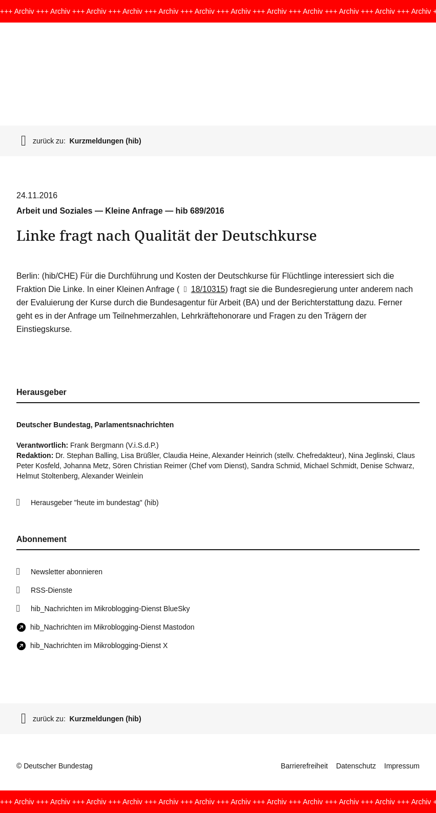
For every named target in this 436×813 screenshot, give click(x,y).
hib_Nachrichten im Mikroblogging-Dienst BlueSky (110, 608)
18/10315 (202, 289)
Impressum (402, 766)
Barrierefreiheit (304, 766)
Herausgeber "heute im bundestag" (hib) (95, 502)
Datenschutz (356, 766)
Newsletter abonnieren (66, 572)
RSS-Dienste (51, 590)
